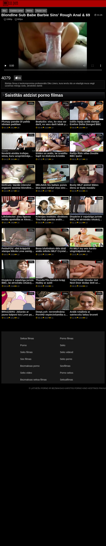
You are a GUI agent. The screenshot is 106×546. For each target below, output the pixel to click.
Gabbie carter (16, 11)
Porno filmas (66, 338)
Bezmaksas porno (30, 366)
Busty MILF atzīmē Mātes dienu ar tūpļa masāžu (84, 186)
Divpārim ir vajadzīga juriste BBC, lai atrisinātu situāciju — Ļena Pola (86, 219)
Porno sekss (66, 372)
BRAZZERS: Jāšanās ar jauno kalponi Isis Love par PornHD (17, 314)
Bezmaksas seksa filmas (33, 379)
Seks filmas (26, 352)
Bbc (4, 11)
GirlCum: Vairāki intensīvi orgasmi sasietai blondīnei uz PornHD (17, 188)
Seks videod (66, 352)
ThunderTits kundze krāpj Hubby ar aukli (50, 281)
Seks (62, 345)
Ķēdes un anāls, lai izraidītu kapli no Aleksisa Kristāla (51, 154)
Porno (23, 345)
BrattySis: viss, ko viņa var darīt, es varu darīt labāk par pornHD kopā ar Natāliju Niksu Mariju (52, 125)
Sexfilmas (65, 366)
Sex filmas (25, 359)
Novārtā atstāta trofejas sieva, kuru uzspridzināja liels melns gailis (16, 156)
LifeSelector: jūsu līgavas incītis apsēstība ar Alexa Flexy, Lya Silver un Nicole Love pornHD (17, 220)
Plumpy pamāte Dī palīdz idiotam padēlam (16, 123)
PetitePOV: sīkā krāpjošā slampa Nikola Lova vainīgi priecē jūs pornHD (17, 251)
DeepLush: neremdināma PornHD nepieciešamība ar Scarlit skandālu (51, 314)
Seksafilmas (66, 379)
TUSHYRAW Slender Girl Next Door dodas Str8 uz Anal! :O (84, 283)
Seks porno (66, 359)
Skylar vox (41, 11)
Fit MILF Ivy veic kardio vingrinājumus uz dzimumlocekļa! (83, 251)
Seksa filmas (27, 338)
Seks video (26, 372)
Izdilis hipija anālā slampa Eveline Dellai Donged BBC (85, 123)
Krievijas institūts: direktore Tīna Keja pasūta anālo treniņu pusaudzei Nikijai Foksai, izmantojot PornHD (52, 220)
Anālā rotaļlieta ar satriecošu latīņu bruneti (84, 313)
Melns (29, 11)
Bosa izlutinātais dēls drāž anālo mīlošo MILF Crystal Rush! (51, 251)
